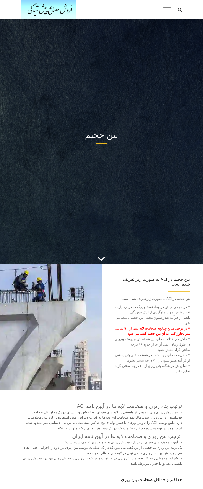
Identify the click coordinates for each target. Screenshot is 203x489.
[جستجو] (178, 9)
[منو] (168, 9)
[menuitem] (178, 9)
